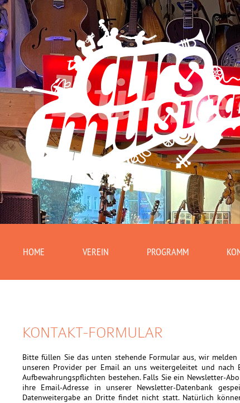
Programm (176, 253)
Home (35, 253)
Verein (100, 253)
